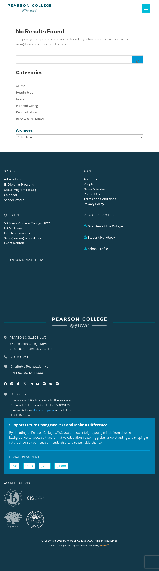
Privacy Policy (94, 204)
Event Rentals (14, 243)
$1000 (61, 466)
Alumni (21, 86)
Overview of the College (105, 226)
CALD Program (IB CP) (20, 190)
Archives (24, 130)
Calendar (10, 195)
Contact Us (92, 194)
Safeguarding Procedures (22, 238)
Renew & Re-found (30, 119)
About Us (90, 179)
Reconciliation (26, 112)
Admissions (12, 179)
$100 (29, 466)
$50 (14, 466)
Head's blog (24, 92)
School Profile (14, 200)
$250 (44, 466)
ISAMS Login (13, 228)
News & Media (94, 189)
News (20, 99)
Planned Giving (27, 106)
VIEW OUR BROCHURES (101, 215)
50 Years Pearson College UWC (27, 223)
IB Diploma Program (19, 184)
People (89, 184)
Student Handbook (101, 237)
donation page (43, 410)
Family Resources (17, 233)
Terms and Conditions (100, 199)
